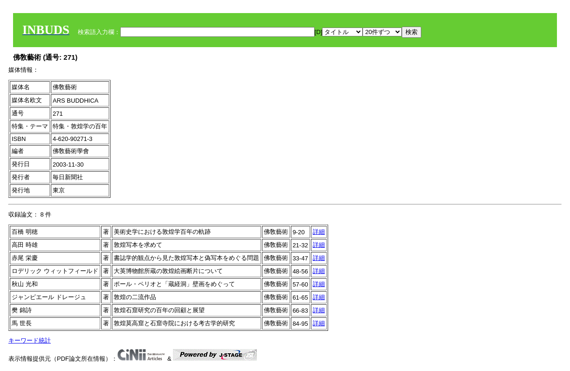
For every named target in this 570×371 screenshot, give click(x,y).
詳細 (319, 231)
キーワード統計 (29, 340)
